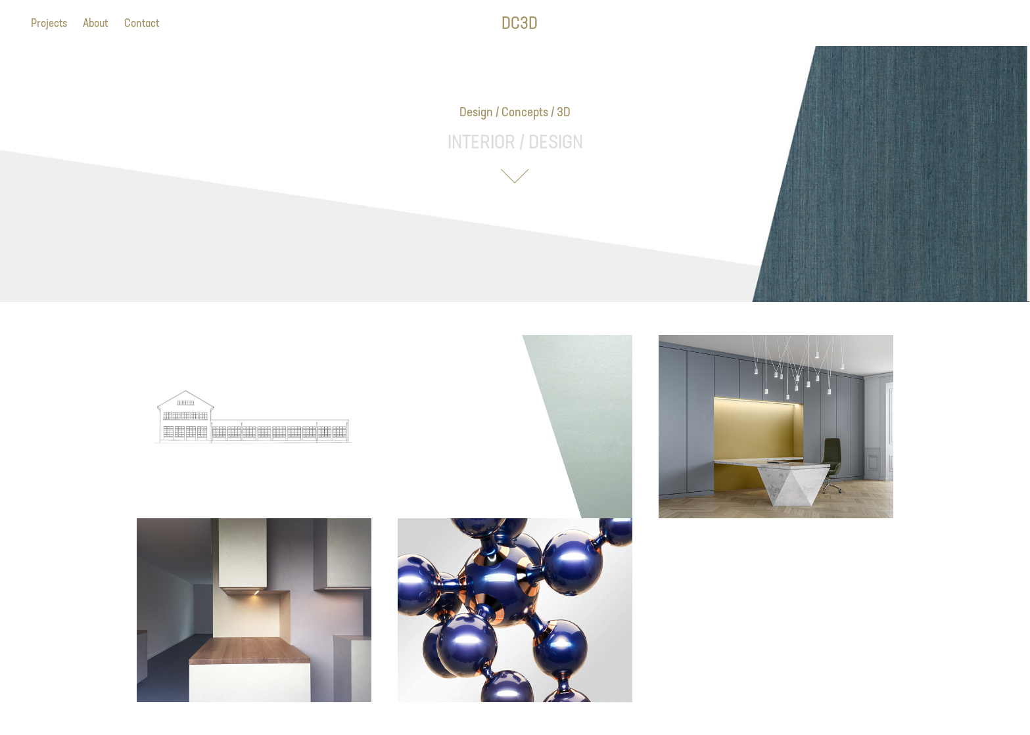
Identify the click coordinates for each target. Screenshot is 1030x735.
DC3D (520, 22)
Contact (141, 23)
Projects (49, 23)
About (95, 23)
